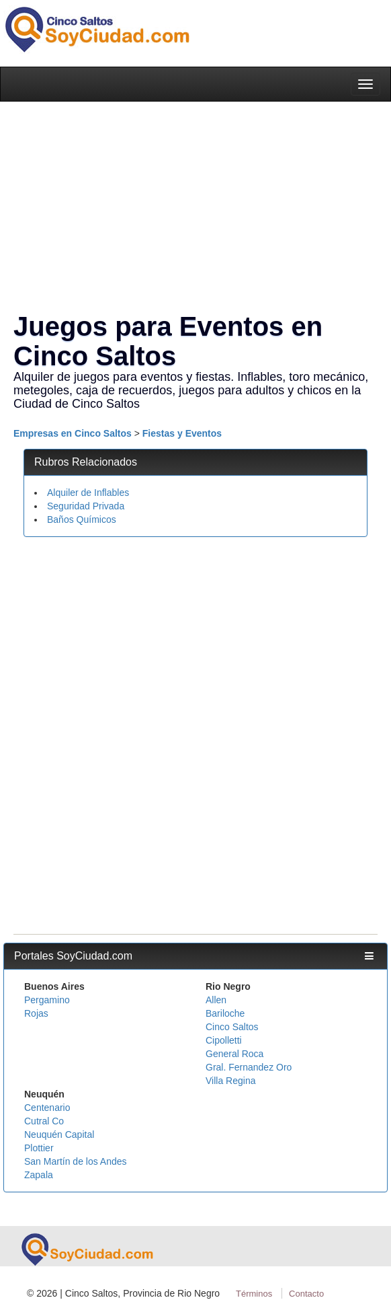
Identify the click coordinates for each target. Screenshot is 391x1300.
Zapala (38, 1174)
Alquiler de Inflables (88, 492)
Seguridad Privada (85, 506)
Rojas (36, 1013)
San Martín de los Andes (75, 1161)
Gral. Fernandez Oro (249, 1067)
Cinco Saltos (232, 1026)
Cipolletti (224, 1040)
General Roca (234, 1053)
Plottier (39, 1148)
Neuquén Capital (59, 1134)
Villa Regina (230, 1080)
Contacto (306, 1294)
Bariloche (225, 1013)
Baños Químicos (81, 519)
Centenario (47, 1107)
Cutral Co (44, 1121)
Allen (216, 1000)
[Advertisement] (192, 644)
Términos (254, 1294)
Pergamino (47, 1000)
